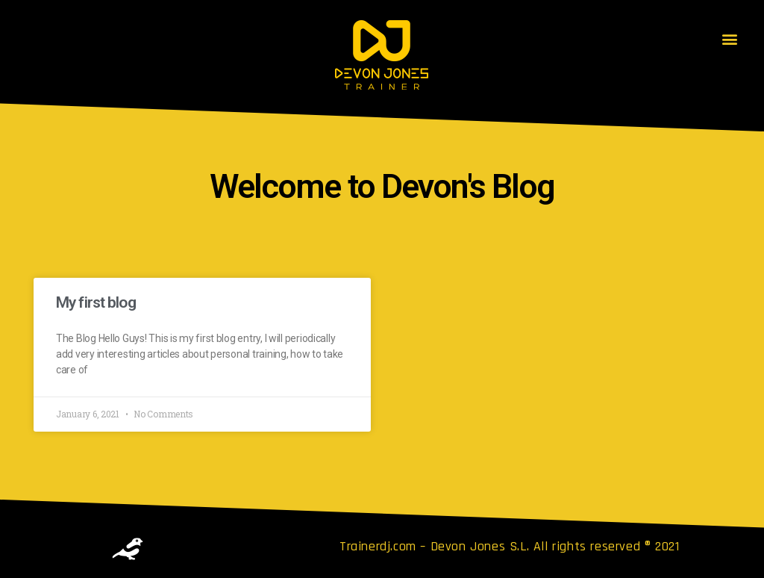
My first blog (96, 302)
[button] (729, 38)
